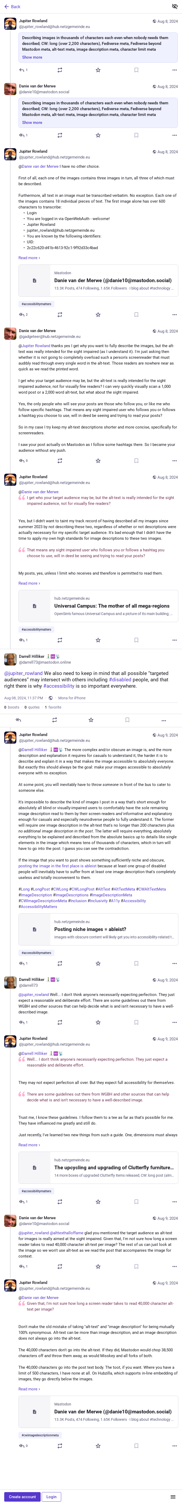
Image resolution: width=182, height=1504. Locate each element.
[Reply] (23, 70)
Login (51, 1496)
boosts (11, 707)
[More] (174, 70)
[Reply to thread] (23, 135)
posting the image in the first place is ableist (57, 866)
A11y (115, 900)
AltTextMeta (124, 889)
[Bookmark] (136, 70)
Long (25, 889)
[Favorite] (98, 70)
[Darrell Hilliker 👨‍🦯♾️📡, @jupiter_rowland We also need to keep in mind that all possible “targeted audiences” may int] (91, 688)
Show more (32, 57)
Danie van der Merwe (40, 166)
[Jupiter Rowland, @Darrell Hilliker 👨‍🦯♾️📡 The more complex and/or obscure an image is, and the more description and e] (91, 849)
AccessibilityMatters (39, 906)
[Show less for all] (175, 6)
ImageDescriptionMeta (112, 895)
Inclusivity (99, 900)
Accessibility (134, 900)
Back (11, 6)
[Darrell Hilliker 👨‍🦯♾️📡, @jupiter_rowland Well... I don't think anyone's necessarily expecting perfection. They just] (91, 1001)
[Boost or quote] (60, 70)
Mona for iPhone (71, 698)
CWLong (60, 889)
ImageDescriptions (72, 895)
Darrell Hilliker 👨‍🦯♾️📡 (42, 749)
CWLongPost (82, 889)
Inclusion (78, 900)
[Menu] (173, 1497)
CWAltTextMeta (152, 889)
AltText (104, 889)
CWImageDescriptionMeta (44, 900)
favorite (53, 707)
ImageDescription (36, 895)
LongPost (41, 889)
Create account (22, 1496)
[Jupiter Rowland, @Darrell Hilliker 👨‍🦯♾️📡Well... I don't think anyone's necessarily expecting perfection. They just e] (91, 1120)
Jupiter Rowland (36, 345)
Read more (29, 257)
